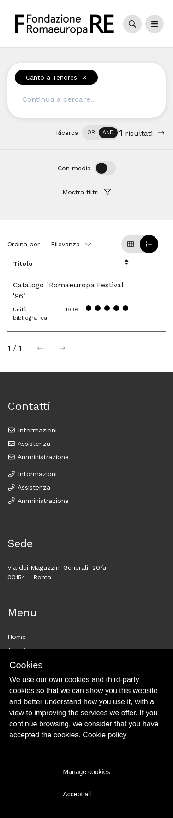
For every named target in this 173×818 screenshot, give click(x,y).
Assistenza (28, 443)
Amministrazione (38, 457)
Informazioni (32, 430)
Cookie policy (104, 735)
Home (16, 636)
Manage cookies (86, 772)
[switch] (100, 132)
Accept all (77, 794)
